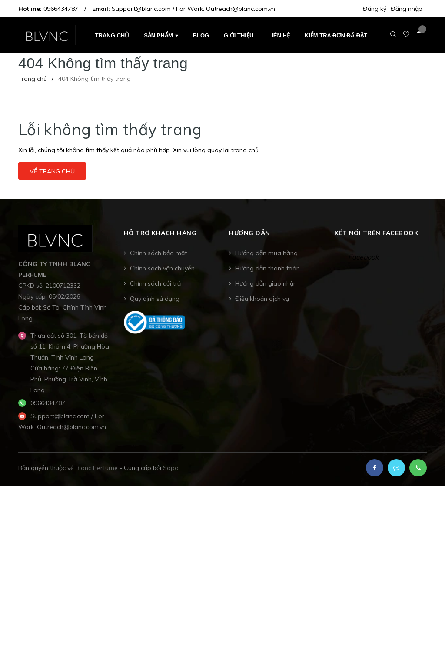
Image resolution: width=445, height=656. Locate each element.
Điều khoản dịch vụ (262, 299)
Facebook (363, 257)
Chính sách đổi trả (155, 283)
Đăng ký (374, 9)
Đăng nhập (406, 9)
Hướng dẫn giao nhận (266, 283)
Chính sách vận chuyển (162, 268)
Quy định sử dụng (154, 299)
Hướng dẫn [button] (249, 233)
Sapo (171, 468)
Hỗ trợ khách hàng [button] (160, 233)
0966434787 (60, 9)
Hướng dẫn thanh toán (267, 268)
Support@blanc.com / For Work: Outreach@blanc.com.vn (193, 9)
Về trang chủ (52, 171)
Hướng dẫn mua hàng (266, 253)
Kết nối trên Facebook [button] (376, 233)
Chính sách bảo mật (158, 253)
